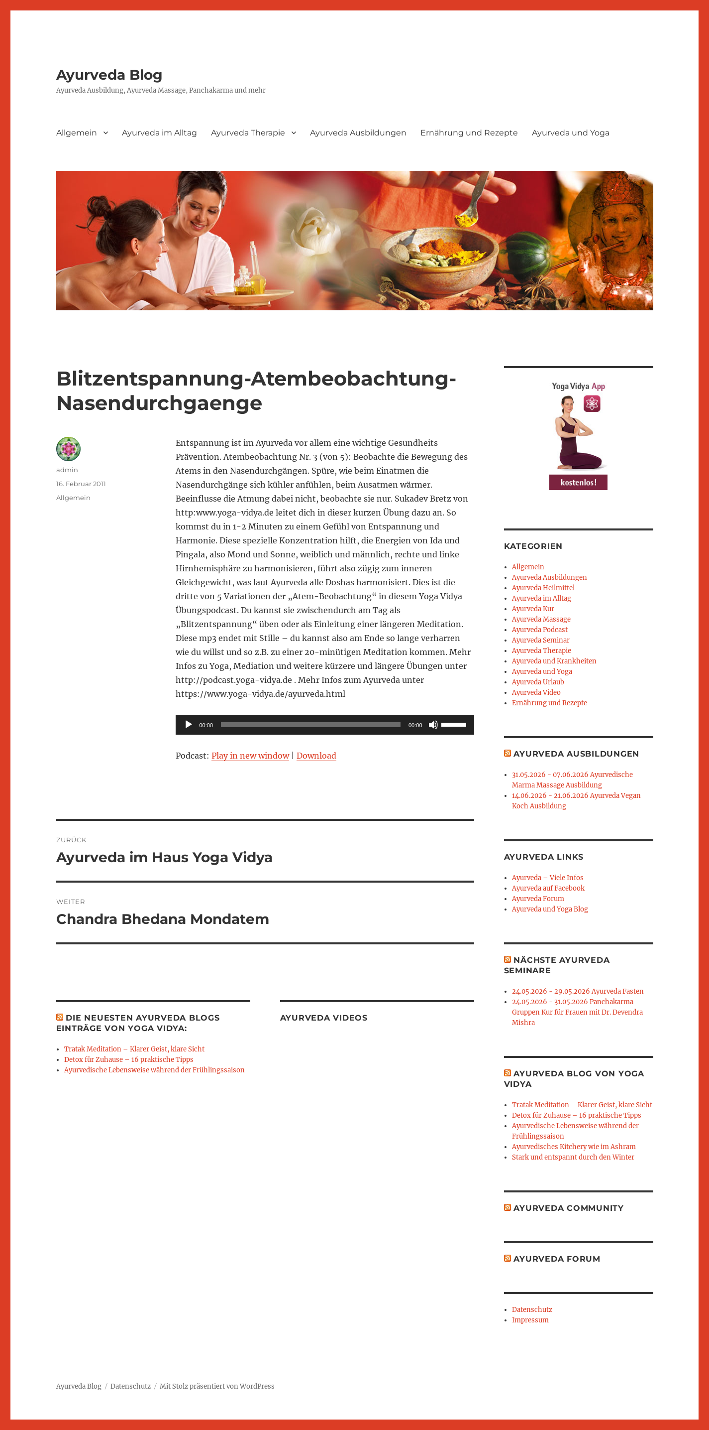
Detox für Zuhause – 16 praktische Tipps (129, 1059)
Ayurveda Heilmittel (543, 588)
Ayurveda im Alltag (159, 132)
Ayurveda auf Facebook (548, 888)
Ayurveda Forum (538, 899)
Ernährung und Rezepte (469, 132)
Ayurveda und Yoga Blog (550, 909)
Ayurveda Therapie (248, 132)
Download (316, 756)
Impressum (530, 1320)
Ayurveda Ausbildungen (358, 132)
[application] (325, 725)
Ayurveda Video (536, 692)
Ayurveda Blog (109, 74)
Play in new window (250, 756)
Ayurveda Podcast (540, 630)
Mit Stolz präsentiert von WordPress (217, 1386)
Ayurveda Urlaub (538, 682)
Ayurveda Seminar (541, 640)
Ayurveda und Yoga (570, 132)
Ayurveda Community (568, 1208)
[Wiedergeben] (189, 725)
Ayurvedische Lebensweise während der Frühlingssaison (154, 1070)
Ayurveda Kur (533, 609)
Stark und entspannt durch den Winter (573, 1157)
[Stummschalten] (433, 725)
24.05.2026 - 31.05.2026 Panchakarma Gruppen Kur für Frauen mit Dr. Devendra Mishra (577, 1012)
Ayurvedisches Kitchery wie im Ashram (574, 1147)
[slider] (311, 724)
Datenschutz (532, 1309)
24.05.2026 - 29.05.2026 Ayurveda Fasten (578, 991)
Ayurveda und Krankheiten (554, 661)
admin (67, 470)
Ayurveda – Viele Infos (548, 878)
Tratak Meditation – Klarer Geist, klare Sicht (134, 1049)
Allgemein (76, 132)
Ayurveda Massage (541, 619)
